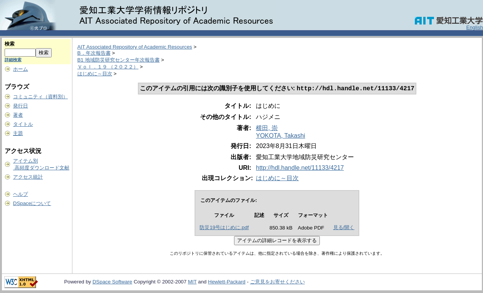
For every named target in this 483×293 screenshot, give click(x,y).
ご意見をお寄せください (277, 282)
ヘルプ (20, 194)
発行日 (20, 106)
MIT (192, 282)
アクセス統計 (28, 177)
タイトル (23, 124)
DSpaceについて (32, 203)
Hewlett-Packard (227, 282)
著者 (18, 115)
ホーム (20, 69)
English (474, 27)
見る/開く (344, 228)
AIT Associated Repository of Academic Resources (134, 47)
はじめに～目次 (94, 74)
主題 (18, 133)
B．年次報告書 (94, 53)
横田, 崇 (267, 128)
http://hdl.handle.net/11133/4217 (300, 168)
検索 (10, 44)
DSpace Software (112, 282)
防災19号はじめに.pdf (224, 228)
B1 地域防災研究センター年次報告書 (118, 60)
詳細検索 (13, 59)
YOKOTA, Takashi (280, 136)
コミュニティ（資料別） (40, 96)
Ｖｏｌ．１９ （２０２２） (108, 67)
